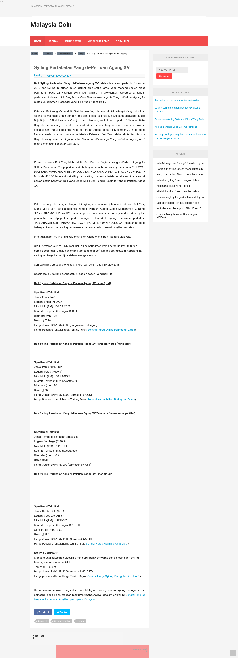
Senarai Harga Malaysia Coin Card (106, 537)
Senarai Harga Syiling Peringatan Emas (111, 323)
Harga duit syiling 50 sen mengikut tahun (179, 172)
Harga (81, 615)
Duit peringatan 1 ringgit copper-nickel (177, 200)
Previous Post (135, 630)
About (155, 647)
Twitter (62, 606)
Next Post (41, 630)
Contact (166, 647)
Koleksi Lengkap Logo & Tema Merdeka (177, 124)
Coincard (42, 615)
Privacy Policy (182, 647)
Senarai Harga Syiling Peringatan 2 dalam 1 (113, 570)
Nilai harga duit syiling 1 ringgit (173, 183)
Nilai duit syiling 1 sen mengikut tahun (177, 188)
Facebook (43, 606)
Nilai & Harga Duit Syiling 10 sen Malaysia (180, 160)
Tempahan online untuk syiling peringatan (178, 93)
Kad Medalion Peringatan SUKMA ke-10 (178, 205)
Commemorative (62, 615)
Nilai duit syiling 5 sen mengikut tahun (177, 177)
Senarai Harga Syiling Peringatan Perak (111, 393)
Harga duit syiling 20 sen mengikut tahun (179, 166)
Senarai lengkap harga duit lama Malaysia (180, 194)
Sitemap (197, 647)
